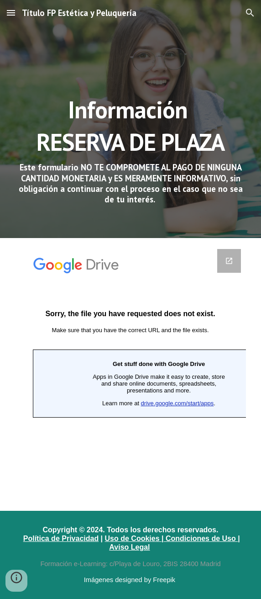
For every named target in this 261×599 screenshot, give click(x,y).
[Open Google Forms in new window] (229, 261)
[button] (11, 12)
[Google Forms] (130, 374)
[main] (130, 119)
